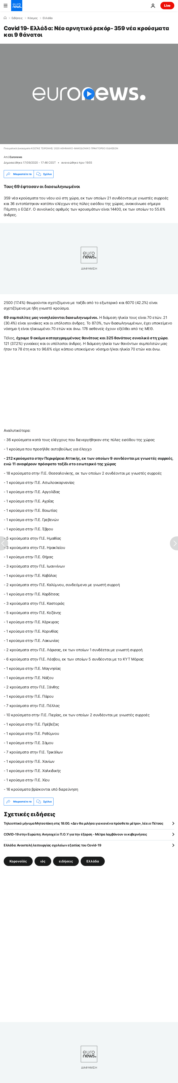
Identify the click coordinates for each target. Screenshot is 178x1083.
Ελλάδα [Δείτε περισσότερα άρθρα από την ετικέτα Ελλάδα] (92, 861)
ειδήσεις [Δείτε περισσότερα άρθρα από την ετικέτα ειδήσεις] (66, 861)
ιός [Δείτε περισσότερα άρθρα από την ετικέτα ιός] (42, 861)
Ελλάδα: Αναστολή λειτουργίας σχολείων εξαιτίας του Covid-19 (52, 845)
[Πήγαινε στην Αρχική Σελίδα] (16, 5)
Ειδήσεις (17, 18)
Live (167, 5)
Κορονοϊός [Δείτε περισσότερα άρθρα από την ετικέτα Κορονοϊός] (18, 861)
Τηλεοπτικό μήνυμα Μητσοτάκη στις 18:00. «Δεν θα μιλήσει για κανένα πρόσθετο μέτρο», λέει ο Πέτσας (83, 823)
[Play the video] (89, 94)
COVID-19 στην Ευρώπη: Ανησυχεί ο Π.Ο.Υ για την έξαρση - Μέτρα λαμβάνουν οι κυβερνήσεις (75, 834)
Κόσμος (33, 18)
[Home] (5, 18)
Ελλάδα (48, 18)
